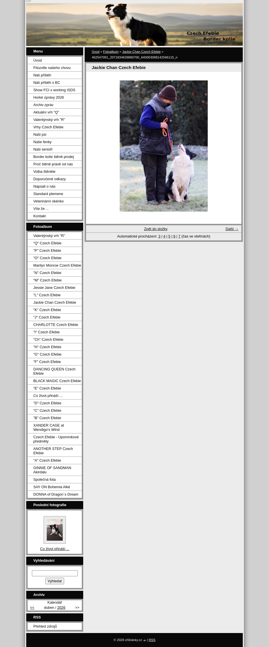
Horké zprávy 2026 (48, 97)
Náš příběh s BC (46, 82)
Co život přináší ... (47, 396)
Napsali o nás (44, 186)
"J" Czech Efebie (46, 317)
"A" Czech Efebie (47, 460)
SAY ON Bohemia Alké (51, 487)
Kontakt (39, 216)
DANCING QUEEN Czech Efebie (54, 371)
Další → (232, 229)
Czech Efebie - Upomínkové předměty (56, 439)
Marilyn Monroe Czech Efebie (57, 265)
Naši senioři (42, 149)
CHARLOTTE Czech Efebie (55, 325)
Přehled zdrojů (45, 626)
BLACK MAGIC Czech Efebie (57, 381)
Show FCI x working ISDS (54, 90)
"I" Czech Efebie (46, 332)
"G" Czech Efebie (47, 354)
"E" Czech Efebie (47, 388)
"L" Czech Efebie (47, 295)
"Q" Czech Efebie (47, 243)
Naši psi (39, 134)
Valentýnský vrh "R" (49, 119)
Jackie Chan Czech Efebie (141, 51)
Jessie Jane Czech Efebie (54, 287)
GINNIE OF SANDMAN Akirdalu (52, 470)
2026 (61, 607)
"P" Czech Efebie (47, 250)
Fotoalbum (111, 51)
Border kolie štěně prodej (53, 157)
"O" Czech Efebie (47, 258)
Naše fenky (42, 142)
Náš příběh (42, 75)
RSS (152, 640)
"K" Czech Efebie (47, 310)
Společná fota (44, 479)
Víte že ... (41, 208)
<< (32, 607)
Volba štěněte (44, 171)
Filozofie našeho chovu (52, 68)
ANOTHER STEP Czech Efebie (53, 451)
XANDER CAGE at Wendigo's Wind (48, 427)
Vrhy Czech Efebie (48, 127)
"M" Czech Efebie (47, 280)
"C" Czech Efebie (47, 410)
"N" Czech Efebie (47, 273)
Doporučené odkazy (49, 179)
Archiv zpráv (43, 105)
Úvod (95, 51)
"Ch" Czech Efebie (48, 339)
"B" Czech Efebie (47, 418)
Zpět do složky (156, 229)
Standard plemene (48, 194)
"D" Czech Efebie (47, 403)
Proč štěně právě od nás (53, 164)
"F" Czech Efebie (47, 362)
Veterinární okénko (48, 201)
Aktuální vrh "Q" (46, 112)
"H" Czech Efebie (47, 347)
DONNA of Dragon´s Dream (55, 494)
